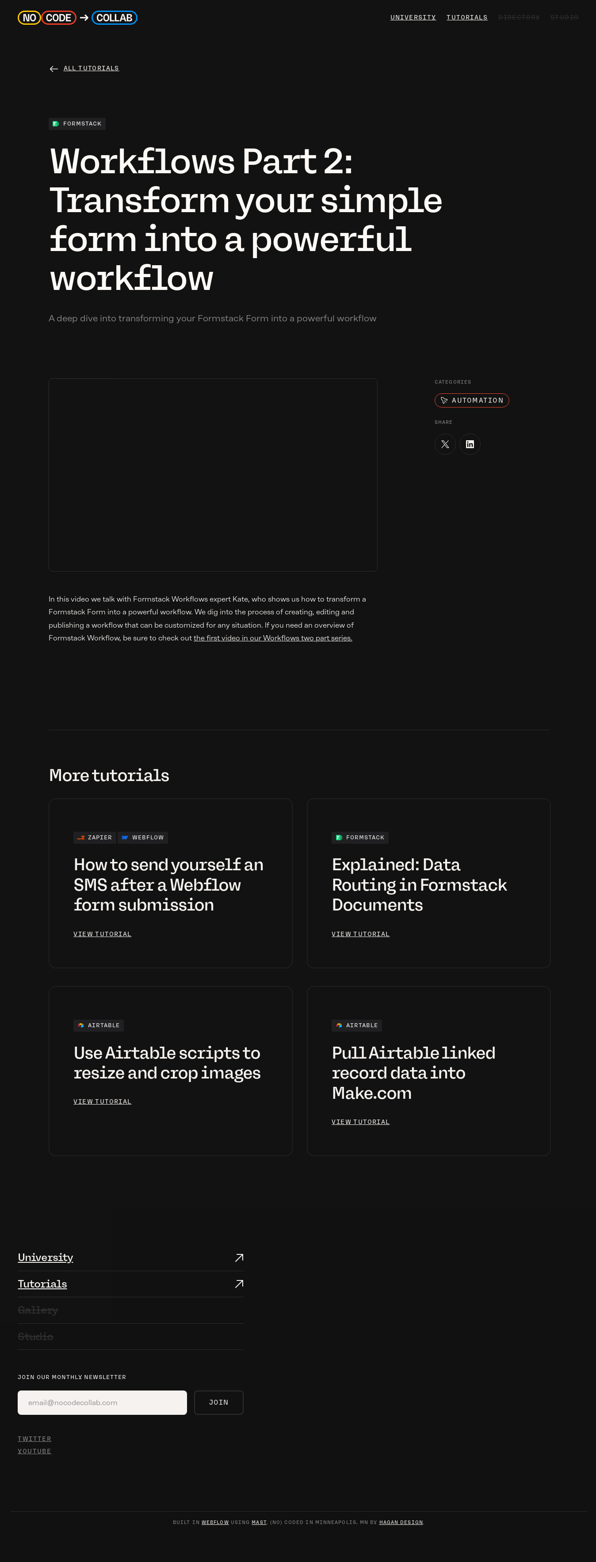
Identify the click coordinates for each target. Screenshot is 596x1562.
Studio (35, 1336)
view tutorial (102, 934)
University (45, 1257)
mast (259, 1522)
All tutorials (91, 68)
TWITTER (34, 1439)
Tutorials (466, 17)
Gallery (38, 1309)
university (412, 17)
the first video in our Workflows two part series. (273, 638)
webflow (215, 1522)
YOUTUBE (34, 1451)
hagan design (401, 1522)
